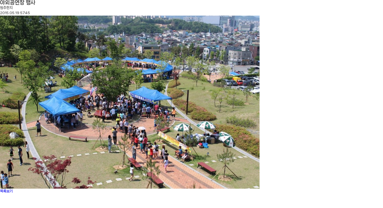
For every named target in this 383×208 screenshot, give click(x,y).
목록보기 (6, 191)
